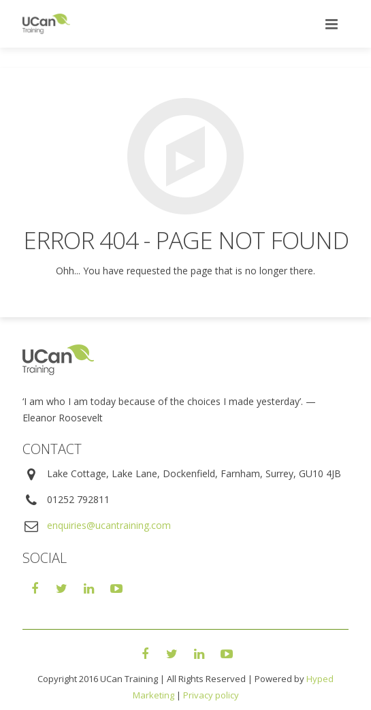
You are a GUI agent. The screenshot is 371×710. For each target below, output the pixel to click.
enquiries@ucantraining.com (109, 525)
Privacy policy (211, 695)
